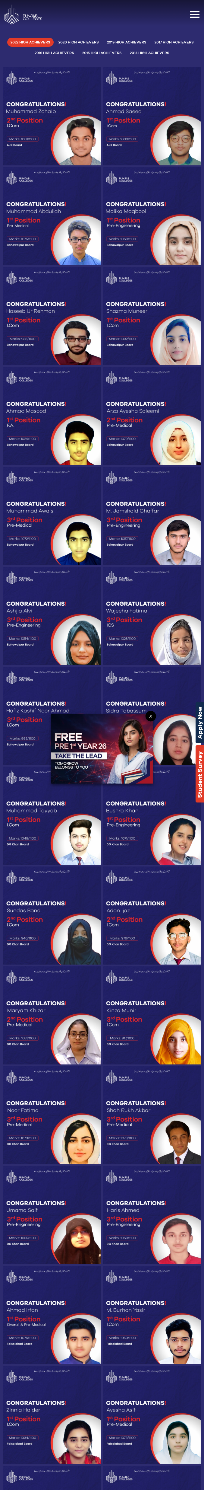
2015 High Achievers (102, 53)
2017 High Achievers (174, 42)
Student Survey (199, 774)
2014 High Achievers (149, 53)
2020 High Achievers (78, 42)
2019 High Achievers (126, 42)
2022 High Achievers (30, 42)
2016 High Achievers (54, 53)
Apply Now (199, 723)
